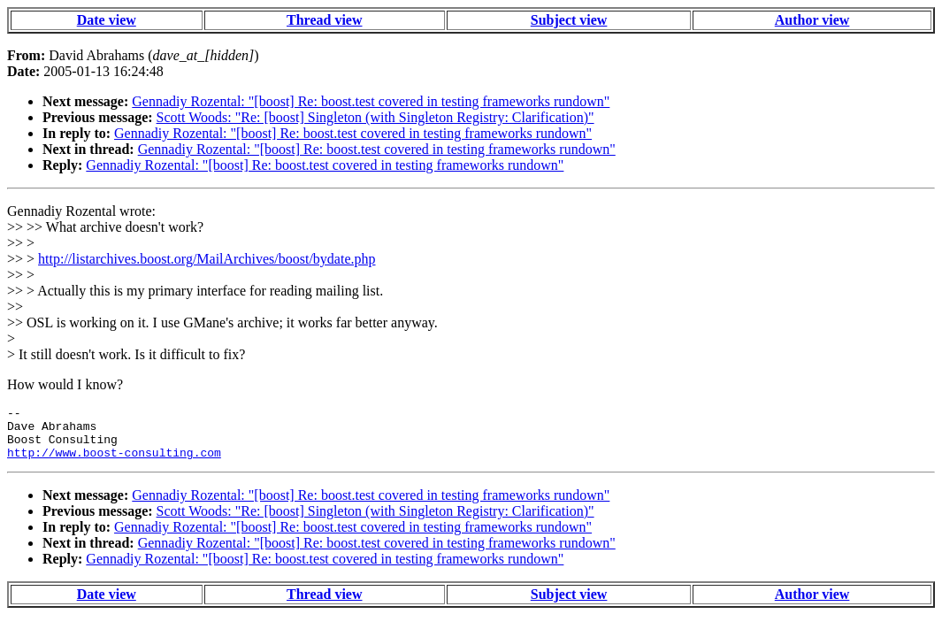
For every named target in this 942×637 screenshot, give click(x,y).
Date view (106, 19)
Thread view (324, 19)
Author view (812, 19)
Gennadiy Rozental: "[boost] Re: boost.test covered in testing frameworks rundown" (370, 101)
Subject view (569, 19)
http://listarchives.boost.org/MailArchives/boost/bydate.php (206, 258)
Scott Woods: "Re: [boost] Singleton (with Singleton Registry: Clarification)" (375, 117)
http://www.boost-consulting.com (114, 463)
